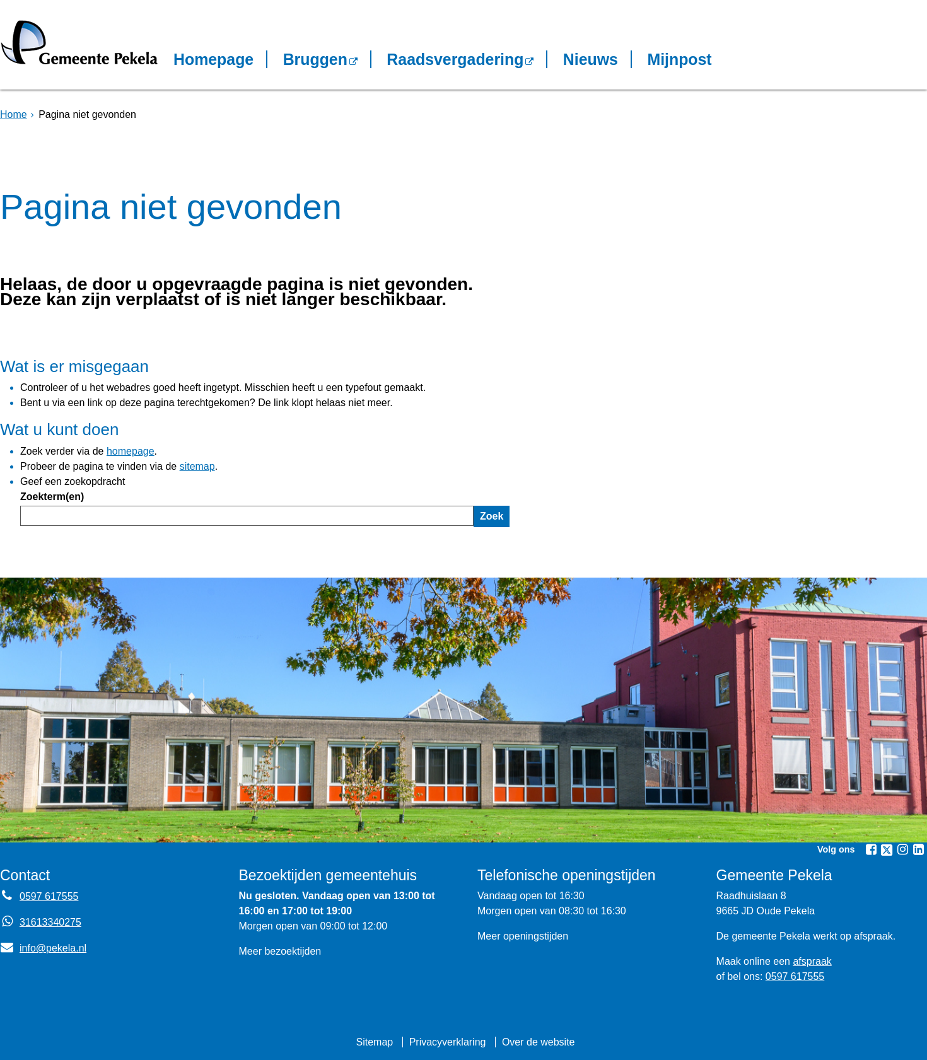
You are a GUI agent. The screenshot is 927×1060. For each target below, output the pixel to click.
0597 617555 (795, 976)
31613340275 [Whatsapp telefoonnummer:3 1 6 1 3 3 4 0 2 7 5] (50, 922)
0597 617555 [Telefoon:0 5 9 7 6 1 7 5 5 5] (49, 896)
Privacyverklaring (447, 1042)
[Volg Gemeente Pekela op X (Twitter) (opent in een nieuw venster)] (887, 850)
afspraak (812, 961)
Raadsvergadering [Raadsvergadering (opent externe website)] (455, 59)
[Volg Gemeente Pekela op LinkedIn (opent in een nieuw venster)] (918, 849)
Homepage (213, 59)
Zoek (491, 516)
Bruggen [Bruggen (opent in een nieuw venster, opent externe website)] (315, 59)
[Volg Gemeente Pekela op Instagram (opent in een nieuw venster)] (902, 849)
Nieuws (590, 59)
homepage (130, 451)
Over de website (538, 1042)
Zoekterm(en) (52, 496)
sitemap (197, 466)
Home (13, 114)
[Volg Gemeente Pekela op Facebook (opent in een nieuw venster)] (871, 849)
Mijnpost (679, 59)
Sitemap (374, 1042)
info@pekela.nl (43, 948)
